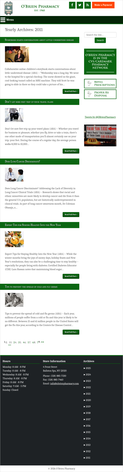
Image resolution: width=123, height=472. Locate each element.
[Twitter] (80, 5)
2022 (87, 387)
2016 (86, 425)
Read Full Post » (71, 91)
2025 (87, 368)
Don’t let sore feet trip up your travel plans (29, 101)
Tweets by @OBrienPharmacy (100, 117)
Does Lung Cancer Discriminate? (22, 161)
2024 (87, 374)
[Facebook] (72, 5)
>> (42, 342)
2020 (87, 400)
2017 (86, 419)
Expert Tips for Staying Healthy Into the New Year (33, 225)
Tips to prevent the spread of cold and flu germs (31, 286)
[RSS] (87, 5)
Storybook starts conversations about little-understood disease (39, 40)
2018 (86, 413)
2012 (86, 451)
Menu (10, 19)
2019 (86, 406)
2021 (86, 393)
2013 (86, 445)
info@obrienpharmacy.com (64, 383)
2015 (86, 432)
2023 (87, 381)
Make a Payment (103, 5)
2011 (86, 457)
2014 (86, 438)
